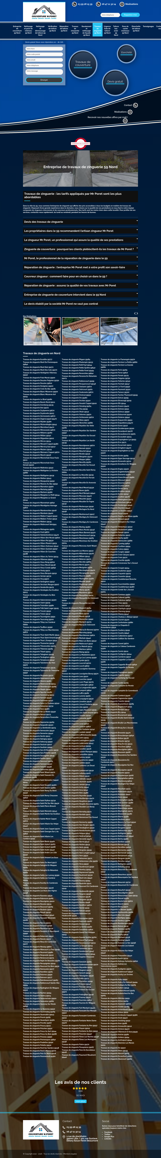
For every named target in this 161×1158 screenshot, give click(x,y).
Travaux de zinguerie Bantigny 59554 (115, 918)
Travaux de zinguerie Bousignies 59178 (116, 770)
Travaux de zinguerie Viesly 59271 (36, 570)
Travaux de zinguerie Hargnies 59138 (77, 900)
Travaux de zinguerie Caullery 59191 (115, 630)
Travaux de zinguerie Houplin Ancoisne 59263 (80, 804)
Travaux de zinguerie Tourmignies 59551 (39, 617)
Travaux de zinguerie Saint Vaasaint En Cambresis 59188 (38, 776)
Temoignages (148, 26)
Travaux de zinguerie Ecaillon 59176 (115, 497)
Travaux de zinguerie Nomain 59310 (76, 448)
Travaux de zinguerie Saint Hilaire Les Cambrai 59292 (38, 838)
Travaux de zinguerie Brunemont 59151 (116, 715)
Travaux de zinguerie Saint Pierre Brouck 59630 (39, 807)
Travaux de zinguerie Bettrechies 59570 (117, 831)
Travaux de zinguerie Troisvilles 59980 (38, 605)
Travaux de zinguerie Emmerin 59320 (116, 474)
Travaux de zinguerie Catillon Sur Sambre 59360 (117, 640)
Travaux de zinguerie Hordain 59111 (76, 814)
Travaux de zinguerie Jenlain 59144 (76, 784)
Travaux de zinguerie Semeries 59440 (38, 733)
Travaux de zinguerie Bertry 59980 (115, 839)
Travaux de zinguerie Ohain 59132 (75, 412)
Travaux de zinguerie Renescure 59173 (38, 958)
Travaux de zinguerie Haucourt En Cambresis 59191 (80, 887)
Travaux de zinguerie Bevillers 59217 (115, 819)
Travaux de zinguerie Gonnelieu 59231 (77, 948)
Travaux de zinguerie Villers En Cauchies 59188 (39, 553)
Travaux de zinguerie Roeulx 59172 (37, 939)
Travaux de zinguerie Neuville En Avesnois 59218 (79, 484)
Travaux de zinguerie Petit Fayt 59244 (77, 365)
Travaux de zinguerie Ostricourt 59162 (77, 389)
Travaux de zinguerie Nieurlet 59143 (76, 451)
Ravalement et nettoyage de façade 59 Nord (87, 30)
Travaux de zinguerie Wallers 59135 (37, 522)
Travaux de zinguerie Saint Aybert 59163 (39, 844)
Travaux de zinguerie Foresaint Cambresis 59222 (79, 1017)
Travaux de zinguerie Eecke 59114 (114, 488)
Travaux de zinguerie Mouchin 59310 (76, 499)
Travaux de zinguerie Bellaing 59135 (115, 867)
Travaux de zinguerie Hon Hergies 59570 (78, 825)
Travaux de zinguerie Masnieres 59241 (77, 593)
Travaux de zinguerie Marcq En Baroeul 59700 (80, 630)
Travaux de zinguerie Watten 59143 (37, 478)
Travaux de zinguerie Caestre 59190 (115, 701)
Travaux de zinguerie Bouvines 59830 (116, 747)
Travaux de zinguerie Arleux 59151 (114, 1012)
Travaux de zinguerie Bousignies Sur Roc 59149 (117, 766)
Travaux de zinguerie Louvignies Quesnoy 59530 (78, 670)
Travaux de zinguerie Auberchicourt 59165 (118, 991)
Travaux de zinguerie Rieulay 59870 (37, 947)
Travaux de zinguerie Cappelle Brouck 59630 (119, 665)
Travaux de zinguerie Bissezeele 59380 (116, 814)
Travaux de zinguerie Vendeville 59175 (38, 587)
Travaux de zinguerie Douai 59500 (114, 513)
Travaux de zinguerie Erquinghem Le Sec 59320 (117, 452)
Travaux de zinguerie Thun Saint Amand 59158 (41, 638)
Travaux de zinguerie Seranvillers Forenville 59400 (40, 718)
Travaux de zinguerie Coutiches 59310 (116, 571)
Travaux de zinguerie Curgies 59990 (115, 552)
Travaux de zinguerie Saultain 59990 (37, 747)
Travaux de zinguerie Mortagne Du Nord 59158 (78, 510)
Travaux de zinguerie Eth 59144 (113, 403)
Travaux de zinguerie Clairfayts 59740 (116, 609)
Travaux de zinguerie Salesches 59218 (38, 770)
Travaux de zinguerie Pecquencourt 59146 (79, 384)
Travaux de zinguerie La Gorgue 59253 (77, 946)
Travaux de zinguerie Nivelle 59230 (76, 454)
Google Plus (109, 1137)
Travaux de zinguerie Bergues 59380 (115, 858)
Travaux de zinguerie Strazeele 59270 (38, 675)
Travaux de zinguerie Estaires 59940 (115, 417)
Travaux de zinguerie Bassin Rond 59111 (39, 402)
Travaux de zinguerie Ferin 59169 (114, 370)
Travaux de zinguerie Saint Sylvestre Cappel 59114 (40, 781)
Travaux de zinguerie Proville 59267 (37, 1023)
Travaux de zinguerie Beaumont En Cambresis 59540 (119, 886)
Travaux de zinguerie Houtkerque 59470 (78, 798)
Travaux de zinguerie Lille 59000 (75, 707)
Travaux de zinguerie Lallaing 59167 (76, 773)
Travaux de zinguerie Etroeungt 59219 (116, 401)
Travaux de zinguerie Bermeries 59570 (116, 850)
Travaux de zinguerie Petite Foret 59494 (78, 371)
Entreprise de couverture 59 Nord (17, 29)
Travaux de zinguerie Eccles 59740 (115, 494)
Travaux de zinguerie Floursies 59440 (77, 1034)
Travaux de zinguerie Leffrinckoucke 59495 (79, 735)
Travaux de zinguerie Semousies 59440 (38, 731)
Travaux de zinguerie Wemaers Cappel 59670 (41, 452)
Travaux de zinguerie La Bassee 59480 (116, 909)
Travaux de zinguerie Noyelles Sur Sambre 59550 (79, 432)
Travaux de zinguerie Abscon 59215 (115, 1053)
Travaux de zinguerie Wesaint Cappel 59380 (40, 444)
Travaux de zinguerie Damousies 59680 (116, 541)
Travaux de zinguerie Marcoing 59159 (77, 632)
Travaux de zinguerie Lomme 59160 (76, 696)
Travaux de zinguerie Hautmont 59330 (77, 875)
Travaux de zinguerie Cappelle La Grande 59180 (117, 661)
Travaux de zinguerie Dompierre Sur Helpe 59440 (118, 523)
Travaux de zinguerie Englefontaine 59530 (118, 472)
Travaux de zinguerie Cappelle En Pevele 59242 (117, 668)
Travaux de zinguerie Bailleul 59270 (115, 932)
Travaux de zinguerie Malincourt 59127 (77, 644)
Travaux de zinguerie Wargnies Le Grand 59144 (39, 499)
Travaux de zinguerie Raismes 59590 (37, 975)
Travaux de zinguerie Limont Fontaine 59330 (80, 704)
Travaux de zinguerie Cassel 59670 (115, 643)
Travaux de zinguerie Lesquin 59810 (76, 727)
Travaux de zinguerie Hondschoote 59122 (78, 831)
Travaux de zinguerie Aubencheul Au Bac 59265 (117, 994)
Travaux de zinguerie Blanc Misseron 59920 (40, 392)
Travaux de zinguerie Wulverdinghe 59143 (40, 424)
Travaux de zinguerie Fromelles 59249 (77, 981)
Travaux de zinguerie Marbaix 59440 (76, 638)
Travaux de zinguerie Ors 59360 (74, 398)
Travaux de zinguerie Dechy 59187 (114, 538)
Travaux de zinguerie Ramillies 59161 (38, 972)
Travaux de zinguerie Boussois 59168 (115, 752)
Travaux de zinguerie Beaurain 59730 (116, 882)
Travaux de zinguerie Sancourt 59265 (38, 761)
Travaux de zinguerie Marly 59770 (75, 614)
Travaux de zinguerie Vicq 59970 (36, 579)
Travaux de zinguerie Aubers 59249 (115, 988)
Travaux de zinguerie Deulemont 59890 (117, 530)
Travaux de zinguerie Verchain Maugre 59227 (41, 584)
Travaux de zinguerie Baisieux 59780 (115, 929)
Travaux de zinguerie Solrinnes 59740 (38, 701)
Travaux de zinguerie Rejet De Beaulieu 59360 (41, 961)
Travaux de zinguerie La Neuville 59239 (77, 475)
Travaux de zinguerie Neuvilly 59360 (76, 462)
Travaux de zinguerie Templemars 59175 (39, 668)
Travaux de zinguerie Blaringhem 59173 (117, 811)
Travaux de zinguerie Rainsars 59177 (37, 977)
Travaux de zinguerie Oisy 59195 (75, 409)
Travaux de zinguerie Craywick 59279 (116, 574)
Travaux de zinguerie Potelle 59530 (37, 1045)
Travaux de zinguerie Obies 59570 (75, 420)
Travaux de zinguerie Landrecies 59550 (77, 760)
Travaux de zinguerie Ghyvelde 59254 (77, 967)
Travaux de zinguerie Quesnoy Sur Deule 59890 (39, 1005)
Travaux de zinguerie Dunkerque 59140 (116, 505)
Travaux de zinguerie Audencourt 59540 (117, 972)
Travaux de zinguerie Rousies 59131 (37, 904)
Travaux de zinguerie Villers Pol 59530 (38, 540)
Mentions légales (70, 1154)
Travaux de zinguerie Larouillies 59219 (77, 754)
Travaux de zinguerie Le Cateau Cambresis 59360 (118, 647)
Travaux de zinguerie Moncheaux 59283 (78, 538)
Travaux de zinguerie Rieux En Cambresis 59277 (39, 943)
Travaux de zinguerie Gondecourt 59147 (78, 951)
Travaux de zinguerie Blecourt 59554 (115, 805)
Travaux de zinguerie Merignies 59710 (77, 567)
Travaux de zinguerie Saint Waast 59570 (39, 772)
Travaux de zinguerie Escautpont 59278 (117, 431)
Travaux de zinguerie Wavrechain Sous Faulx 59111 (41, 459)
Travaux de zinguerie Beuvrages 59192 (116, 825)
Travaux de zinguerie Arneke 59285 (115, 1007)
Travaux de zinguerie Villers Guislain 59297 (40, 549)
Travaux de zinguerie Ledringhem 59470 (78, 740)
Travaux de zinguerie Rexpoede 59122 (38, 955)
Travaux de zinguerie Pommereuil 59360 (39, 1056)
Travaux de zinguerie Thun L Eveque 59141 (40, 640)
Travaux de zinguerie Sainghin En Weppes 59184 (40, 866)
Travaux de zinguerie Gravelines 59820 (77, 930)
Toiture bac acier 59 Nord (116, 30)
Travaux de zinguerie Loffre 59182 (75, 693)
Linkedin (107, 1139)
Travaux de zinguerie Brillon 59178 (115, 738)
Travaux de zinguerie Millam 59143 (76, 556)
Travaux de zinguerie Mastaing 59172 (77, 587)
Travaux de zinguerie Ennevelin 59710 (116, 461)
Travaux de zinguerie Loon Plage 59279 (77, 682)
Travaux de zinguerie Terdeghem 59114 (38, 657)
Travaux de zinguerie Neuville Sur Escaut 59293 (78, 466)
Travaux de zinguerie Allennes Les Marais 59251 (117, 1044)
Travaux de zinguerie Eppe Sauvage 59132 (118, 458)
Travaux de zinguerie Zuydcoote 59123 (38, 413)
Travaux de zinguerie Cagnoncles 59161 (117, 698)
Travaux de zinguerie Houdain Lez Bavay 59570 (78, 808)
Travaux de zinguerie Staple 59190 (37, 689)
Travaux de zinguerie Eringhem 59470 (116, 448)
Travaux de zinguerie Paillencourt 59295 (78, 381)
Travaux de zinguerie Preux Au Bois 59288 (40, 1034)
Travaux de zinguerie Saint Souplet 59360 (40, 785)
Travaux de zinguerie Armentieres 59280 (117, 1009)
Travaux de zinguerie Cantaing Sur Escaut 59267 (117, 679)
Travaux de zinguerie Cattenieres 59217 (117, 636)
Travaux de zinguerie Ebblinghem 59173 (117, 500)
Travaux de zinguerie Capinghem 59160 (117, 672)
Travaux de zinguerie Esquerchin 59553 (116, 420)
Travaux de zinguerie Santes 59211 (37, 758)
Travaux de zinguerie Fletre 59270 (75, 1044)
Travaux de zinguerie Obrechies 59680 (77, 423)
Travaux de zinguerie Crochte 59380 (115, 560)
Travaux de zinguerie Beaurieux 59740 (116, 874)
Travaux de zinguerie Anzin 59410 (114, 1018)
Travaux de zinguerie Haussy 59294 (76, 881)
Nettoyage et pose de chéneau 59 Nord (28, 29)
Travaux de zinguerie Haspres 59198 (76, 894)
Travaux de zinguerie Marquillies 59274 (77, 595)
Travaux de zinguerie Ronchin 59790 (37, 926)
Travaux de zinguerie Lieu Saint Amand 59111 (80, 713)
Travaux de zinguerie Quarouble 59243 (38, 1015)
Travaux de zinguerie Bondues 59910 (115, 794)
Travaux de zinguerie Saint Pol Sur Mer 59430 (41, 803)
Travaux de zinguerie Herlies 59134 (76, 844)
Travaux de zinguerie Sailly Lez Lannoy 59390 (41, 875)
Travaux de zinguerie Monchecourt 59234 (78, 535)
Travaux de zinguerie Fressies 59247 (76, 984)
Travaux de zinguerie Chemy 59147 (115, 614)
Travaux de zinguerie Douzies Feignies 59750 (41, 380)
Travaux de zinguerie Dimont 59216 (115, 519)
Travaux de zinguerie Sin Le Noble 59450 (39, 712)
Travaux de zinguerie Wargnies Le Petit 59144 (41, 495)
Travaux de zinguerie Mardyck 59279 (76, 622)
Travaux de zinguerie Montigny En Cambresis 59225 (80, 523)
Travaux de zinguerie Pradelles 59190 (38, 1042)
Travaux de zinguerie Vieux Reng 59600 (39, 562)
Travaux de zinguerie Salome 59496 (37, 767)
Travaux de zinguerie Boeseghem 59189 (117, 800)
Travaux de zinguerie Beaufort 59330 (115, 890)
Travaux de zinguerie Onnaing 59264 (76, 406)
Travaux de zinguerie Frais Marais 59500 (39, 378)
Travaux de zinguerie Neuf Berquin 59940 (78, 493)
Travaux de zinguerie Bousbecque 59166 (117, 775)
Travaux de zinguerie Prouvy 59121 (37, 1026)
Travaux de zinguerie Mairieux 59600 (77, 649)
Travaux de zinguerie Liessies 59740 (76, 715)
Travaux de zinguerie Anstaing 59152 (115, 1021)
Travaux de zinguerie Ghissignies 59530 (78, 976)
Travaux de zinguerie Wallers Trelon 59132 (40, 519)
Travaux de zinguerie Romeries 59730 (38, 928)
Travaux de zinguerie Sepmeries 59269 (38, 722)
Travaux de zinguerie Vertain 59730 (37, 576)
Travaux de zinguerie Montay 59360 (76, 527)
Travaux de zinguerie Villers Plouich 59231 (40, 543)
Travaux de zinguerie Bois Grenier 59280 (117, 803)
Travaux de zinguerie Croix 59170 (114, 557)
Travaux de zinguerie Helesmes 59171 (77, 858)
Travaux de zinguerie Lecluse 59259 (76, 746)
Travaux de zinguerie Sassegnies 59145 (38, 756)
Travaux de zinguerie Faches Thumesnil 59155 (119, 395)
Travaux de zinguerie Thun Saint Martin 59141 (41, 635)
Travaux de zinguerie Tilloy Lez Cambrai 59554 (39, 623)
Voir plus (80, 1101)
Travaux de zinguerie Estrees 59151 (115, 409)
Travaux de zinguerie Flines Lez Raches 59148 (80, 1037)
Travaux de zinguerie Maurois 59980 (76, 576)
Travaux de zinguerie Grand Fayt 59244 (77, 940)
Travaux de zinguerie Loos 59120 (75, 676)
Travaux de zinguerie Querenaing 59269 (39, 1012)
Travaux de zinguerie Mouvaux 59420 (77, 496)
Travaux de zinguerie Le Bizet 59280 (37, 399)
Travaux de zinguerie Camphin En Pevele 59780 (117, 687)
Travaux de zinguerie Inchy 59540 (75, 787)
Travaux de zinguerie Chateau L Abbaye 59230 (119, 617)
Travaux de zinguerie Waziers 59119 (37, 449)
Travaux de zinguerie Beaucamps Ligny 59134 (119, 896)
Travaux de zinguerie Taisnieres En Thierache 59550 (41, 672)
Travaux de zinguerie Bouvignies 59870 (116, 749)
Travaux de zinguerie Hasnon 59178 (76, 897)
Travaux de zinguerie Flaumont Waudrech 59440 (79, 1056)
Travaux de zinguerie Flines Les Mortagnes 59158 (79, 1041)
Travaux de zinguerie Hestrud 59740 (76, 836)
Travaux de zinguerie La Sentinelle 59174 (39, 728)
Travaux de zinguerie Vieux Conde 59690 (39, 568)
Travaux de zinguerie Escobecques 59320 (117, 428)
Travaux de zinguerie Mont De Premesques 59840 (40, 363)
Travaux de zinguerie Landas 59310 (76, 763)
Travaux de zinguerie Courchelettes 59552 (118, 584)
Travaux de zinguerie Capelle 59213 (115, 675)
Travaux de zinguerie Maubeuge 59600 (77, 584)
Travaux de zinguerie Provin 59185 (36, 1017)
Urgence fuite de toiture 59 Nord (107, 29)
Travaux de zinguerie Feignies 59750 (115, 378)
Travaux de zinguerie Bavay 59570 (114, 907)
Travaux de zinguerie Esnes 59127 (114, 426)
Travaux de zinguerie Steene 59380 (37, 681)
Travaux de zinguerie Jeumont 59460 (77, 782)
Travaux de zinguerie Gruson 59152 (76, 924)
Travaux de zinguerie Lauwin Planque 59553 (79, 752)
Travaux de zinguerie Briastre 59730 (115, 741)
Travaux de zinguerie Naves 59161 (75, 490)
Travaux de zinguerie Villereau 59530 (38, 559)
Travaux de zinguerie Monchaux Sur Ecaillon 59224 (79, 542)
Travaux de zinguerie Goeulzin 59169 (77, 962)
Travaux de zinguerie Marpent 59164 (76, 608)
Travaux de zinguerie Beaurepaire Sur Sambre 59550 (119, 878)
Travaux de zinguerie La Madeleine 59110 (78, 655)
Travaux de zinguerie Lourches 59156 (77, 679)
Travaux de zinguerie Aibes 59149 (114, 1051)
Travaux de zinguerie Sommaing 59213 (38, 695)
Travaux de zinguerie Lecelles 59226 (76, 749)
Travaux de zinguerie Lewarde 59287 (77, 718)
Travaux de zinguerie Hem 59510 (75, 856)
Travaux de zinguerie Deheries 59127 (115, 535)
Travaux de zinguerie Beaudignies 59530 (117, 893)
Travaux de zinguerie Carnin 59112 (114, 651)
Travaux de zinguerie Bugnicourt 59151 (116, 707)
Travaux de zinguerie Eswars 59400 (115, 406)
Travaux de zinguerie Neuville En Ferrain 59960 (78, 479)
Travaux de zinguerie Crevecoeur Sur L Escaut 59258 (119, 564)
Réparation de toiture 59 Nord (64, 28)
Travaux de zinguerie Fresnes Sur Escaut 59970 (78, 991)
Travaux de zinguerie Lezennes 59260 (77, 721)
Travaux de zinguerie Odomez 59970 (76, 414)
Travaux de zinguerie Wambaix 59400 (38, 513)
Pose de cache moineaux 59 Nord (125, 29)
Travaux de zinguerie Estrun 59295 (115, 398)
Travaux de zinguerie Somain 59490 (37, 698)
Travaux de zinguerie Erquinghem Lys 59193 (118, 440)
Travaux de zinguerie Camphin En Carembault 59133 (119, 692)
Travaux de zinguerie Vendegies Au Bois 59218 (39, 596)
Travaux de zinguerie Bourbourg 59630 (116, 781)
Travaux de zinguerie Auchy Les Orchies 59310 (117, 976)
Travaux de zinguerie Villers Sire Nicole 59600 (41, 538)
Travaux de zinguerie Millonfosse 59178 (78, 554)
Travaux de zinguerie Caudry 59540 (115, 633)
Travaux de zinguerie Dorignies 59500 (38, 386)
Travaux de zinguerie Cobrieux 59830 (116, 600)
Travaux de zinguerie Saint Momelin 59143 (40, 811)
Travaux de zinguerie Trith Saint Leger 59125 (41, 608)
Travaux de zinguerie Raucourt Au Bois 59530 (41, 966)
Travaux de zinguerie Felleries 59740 (115, 381)
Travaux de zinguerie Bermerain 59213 (116, 853)
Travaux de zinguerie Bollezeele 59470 (116, 792)
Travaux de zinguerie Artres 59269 (114, 1001)
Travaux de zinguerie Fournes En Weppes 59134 (78, 1004)
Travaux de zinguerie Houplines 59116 (77, 801)
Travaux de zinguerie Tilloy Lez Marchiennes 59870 (41, 631)
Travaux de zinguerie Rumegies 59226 (38, 888)
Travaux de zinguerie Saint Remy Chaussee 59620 (40, 797)
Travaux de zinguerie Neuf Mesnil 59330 (78, 488)
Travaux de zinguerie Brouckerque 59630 (117, 735)
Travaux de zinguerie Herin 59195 (75, 847)
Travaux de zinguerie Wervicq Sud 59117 (39, 447)
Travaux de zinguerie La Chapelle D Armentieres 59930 (115, 626)
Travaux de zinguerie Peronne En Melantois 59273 (79, 377)
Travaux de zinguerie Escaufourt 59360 (116, 1056)
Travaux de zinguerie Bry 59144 (113, 712)
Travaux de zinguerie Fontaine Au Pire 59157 (79, 1026)
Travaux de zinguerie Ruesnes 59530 (37, 896)
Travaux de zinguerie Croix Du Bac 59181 (39, 389)
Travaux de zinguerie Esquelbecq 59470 (117, 423)
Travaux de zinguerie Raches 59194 (37, 993)
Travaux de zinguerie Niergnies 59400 (77, 457)
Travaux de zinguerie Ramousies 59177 (38, 969)
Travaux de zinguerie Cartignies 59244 (116, 654)
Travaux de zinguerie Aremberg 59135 (38, 405)
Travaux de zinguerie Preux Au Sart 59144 (39, 1031)
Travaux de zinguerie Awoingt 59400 (115, 940)
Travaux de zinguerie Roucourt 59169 (38, 907)
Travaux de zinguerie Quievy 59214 (37, 996)
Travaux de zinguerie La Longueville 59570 (79, 688)
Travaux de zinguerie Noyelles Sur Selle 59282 (78, 427)
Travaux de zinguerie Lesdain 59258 (76, 732)
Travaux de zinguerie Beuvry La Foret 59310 (118, 822)
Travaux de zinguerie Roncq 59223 (37, 923)
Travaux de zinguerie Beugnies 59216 (116, 828)
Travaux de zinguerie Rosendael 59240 (38, 915)
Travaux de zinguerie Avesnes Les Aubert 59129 (117, 947)
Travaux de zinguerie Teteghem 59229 (38, 654)
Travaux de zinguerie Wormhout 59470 (38, 427)
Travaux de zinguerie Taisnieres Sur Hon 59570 (39, 664)
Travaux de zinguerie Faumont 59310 (115, 389)
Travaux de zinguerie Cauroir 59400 (115, 620)
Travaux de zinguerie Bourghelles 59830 (117, 778)
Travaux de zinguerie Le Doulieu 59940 (116, 511)
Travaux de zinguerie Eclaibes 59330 (115, 491)
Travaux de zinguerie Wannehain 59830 (39, 503)
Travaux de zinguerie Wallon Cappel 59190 (40, 516)
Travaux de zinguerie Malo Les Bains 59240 (79, 641)
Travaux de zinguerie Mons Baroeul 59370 (79, 532)
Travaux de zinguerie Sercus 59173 (37, 714)
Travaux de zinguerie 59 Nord (97, 29)
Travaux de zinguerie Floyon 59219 (76, 1028)
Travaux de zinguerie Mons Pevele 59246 (78, 530)
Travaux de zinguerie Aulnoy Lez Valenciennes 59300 (114, 965)
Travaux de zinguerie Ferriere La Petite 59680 (119, 362)
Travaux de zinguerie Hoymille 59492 (77, 796)
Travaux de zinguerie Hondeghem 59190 (78, 828)
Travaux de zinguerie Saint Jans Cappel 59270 (41, 829)
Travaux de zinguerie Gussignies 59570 (77, 918)
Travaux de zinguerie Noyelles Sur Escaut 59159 (78, 437)
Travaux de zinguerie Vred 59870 (36, 532)
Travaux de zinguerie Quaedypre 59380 (39, 1020)
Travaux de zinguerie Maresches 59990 (77, 619)
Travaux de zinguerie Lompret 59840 (76, 690)
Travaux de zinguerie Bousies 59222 (115, 773)
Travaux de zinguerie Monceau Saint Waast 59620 (79, 547)
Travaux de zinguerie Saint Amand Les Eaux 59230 (40, 859)
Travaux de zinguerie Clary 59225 (114, 603)
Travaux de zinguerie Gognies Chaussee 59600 (78, 958)
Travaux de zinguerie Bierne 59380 (115, 817)
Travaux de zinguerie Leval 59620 (75, 724)
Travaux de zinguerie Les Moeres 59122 (77, 551)
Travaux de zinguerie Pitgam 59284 (76, 359)
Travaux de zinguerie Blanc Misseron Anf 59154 (39, 395)
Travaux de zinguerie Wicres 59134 (37, 441)
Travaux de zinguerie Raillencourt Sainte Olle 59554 (41, 984)
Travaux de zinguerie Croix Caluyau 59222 (117, 555)
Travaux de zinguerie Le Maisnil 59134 (77, 646)
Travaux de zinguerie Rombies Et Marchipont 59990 (41, 932)
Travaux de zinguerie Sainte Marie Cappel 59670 (40, 820)
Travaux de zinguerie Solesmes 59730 (38, 706)
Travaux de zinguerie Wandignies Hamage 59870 (40, 507)
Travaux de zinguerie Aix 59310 (113, 1048)
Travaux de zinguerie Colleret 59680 (115, 597)
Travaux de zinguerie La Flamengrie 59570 (118, 359)
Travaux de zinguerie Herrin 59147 (75, 842)
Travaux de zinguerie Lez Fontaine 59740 (78, 729)
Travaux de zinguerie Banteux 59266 (115, 921)
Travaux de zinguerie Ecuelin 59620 (115, 486)
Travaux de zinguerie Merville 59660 (76, 562)
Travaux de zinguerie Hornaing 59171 (77, 812)
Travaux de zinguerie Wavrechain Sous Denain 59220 (38, 464)
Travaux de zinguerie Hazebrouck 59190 (78, 867)
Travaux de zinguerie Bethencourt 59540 (117, 836)
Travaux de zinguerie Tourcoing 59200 (38, 619)
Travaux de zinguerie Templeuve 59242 (38, 660)
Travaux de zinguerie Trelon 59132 (36, 614)
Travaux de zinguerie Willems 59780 (37, 433)
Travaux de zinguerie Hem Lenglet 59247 (78, 853)
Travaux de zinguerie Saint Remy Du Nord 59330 (39, 792)
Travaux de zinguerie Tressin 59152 (37, 611)
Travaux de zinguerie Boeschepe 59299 (117, 808)
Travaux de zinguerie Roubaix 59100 (37, 910)
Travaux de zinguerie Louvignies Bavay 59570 (80, 674)
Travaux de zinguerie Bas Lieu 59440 (115, 915)
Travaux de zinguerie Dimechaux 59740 (116, 527)
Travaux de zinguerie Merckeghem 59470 (78, 570)
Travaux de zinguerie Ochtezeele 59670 (78, 417)
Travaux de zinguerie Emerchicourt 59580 (117, 477)
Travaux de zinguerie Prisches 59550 (37, 1028)
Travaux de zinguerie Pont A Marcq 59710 (39, 1051)
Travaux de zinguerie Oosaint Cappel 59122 (79, 403)
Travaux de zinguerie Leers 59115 (75, 738)
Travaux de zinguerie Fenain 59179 (115, 375)
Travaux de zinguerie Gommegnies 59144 (78, 954)
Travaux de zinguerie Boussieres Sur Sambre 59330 (119, 756)
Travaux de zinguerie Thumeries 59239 (38, 643)
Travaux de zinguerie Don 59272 (36, 408)
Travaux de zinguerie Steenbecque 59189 (39, 687)
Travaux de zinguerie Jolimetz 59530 (76, 779)
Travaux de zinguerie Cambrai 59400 (115, 696)
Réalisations (123, 112)
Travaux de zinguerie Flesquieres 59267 (78, 1047)
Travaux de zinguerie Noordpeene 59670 (78, 445)
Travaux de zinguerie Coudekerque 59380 (117, 587)
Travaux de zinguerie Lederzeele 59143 (77, 743)
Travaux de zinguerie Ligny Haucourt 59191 (79, 710)
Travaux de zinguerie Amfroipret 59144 (116, 1040)
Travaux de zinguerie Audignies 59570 (116, 969)
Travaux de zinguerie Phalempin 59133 (77, 362)
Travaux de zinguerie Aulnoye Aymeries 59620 (119, 961)
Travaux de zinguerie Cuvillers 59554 (115, 546)
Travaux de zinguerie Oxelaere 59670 (77, 387)
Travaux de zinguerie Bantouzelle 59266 (117, 912)
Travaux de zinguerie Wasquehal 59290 (39, 481)
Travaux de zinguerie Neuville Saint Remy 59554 (78, 471)
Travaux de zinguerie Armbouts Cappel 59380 (119, 1015)
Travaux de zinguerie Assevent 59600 (116, 1004)
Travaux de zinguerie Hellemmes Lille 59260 (80, 861)
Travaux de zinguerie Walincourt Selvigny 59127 (39, 525)
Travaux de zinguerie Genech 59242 (76, 973)
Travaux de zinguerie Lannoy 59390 (76, 757)
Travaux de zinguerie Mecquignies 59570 (78, 573)
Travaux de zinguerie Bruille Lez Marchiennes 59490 (119, 724)
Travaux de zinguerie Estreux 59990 (115, 412)
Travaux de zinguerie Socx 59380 (36, 709)
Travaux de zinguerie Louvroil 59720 (76, 663)
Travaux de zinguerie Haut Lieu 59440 (77, 878)
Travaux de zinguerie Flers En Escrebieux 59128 (78, 1051)
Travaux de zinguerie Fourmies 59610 (77, 1000)
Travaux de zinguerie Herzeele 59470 (77, 839)
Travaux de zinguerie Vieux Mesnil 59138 (39, 565)
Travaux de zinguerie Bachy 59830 (114, 935)
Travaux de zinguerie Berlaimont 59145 (116, 856)
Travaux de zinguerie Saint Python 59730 (39, 800)
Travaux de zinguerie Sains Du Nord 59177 (40, 862)
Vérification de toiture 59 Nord (52, 28)
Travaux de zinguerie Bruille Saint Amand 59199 (117, 719)
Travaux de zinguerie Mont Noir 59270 (38, 367)
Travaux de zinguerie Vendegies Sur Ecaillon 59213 (41, 591)
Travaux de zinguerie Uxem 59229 (36, 603)
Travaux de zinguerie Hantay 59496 (76, 902)
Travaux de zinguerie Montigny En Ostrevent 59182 (79, 518)
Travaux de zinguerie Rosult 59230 (37, 912)
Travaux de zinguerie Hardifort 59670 (77, 905)
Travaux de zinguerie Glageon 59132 (76, 970)
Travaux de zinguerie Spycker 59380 (37, 692)
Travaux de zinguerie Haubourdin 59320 (78, 891)
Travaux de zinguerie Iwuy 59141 (75, 790)
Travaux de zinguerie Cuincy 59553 (115, 549)
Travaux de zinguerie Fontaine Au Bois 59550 (80, 1031)
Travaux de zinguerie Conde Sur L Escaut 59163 (117, 591)
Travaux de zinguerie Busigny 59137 (115, 709)
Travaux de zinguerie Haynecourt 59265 (78, 872)
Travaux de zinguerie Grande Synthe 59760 (79, 937)
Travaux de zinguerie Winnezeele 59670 (39, 430)
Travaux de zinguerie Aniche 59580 (115, 1034)
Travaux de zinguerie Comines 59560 (115, 595)
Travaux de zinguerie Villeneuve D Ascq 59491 (119, 1032)
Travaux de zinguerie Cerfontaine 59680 (117, 622)
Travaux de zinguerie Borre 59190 (114, 797)
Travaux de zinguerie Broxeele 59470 (116, 733)
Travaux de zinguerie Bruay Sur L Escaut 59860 (117, 729)
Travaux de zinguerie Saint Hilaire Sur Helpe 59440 (40, 825)
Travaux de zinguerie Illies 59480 (75, 793)
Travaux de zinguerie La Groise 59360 (77, 927)
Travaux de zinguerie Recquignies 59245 (39, 963)
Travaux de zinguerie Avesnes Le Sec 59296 (118, 943)
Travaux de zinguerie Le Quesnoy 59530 (39, 1009)
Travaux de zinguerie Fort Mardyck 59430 (78, 1008)
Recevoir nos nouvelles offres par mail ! (108, 119)
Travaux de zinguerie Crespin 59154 (115, 568)
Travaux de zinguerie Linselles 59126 (77, 701)
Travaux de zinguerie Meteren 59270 (76, 559)
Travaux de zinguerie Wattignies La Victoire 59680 (40, 472)
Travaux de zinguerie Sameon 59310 (37, 764)
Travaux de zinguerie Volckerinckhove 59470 (41, 535)
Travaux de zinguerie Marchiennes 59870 (78, 635)
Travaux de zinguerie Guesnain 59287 (77, 921)
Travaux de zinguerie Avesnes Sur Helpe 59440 (117, 952)
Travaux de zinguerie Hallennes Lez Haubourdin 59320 (76, 915)
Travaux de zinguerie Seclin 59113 (36, 736)
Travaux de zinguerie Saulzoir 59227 (37, 744)
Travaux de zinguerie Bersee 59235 (115, 844)
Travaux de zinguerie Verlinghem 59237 (39, 582)
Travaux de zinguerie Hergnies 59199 (77, 850)
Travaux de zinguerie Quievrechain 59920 (39, 998)
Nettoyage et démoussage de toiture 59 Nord (40, 30)
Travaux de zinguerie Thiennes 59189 (38, 649)
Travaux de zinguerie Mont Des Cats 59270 (40, 370)
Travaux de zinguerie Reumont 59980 (38, 952)
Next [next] (137, 313)
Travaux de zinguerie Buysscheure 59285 (117, 704)
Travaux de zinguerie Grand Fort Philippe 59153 (78, 933)
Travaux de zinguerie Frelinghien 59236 (78, 995)
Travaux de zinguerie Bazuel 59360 (115, 898)
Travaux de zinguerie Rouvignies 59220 (38, 901)
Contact (131, 105)
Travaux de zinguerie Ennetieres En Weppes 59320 (118, 465)
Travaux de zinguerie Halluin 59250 (76, 911)
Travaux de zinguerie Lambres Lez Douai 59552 (78, 767)
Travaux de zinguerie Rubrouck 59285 (38, 898)
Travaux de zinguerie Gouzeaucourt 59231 (79, 943)
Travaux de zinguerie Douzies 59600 (37, 383)
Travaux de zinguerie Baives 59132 (114, 926)
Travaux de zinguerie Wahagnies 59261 (38, 529)
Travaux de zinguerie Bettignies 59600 (116, 833)
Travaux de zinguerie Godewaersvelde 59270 (80, 965)
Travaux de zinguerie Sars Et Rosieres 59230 (40, 750)
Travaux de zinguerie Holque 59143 (76, 833)
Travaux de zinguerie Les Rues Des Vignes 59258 (40, 892)
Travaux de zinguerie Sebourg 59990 (38, 742)
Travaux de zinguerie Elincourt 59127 (115, 480)
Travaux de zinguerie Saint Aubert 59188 (39, 847)
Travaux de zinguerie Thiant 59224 (37, 652)
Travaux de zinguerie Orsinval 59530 (76, 395)
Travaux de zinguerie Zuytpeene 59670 (38, 410)
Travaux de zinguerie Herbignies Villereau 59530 (40, 374)
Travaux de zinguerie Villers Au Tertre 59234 (40, 557)
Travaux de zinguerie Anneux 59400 (115, 1029)
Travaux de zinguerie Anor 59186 (114, 1023)
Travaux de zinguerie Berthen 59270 (115, 842)
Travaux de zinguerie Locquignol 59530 (77, 699)
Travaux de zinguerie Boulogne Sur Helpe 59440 (117, 785)
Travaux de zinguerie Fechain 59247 (115, 384)
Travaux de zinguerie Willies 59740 (37, 436)
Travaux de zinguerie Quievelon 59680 (38, 1001)
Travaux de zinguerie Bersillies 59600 (116, 847)
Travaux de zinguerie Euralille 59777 (37, 359)
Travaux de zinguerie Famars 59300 (115, 392)
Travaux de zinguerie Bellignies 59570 (116, 864)
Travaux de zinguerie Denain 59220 (115, 532)
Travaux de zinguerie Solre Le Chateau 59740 (41, 703)
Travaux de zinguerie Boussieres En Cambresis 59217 (115, 761)
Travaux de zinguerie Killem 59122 (75, 776)
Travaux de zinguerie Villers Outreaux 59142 (40, 546)
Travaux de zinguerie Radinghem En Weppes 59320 (41, 989)
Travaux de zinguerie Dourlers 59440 (115, 508)
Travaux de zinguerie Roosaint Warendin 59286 (39, 919)
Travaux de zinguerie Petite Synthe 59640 (78, 368)
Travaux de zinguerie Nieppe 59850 (76, 459)
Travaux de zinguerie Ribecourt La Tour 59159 (41, 950)
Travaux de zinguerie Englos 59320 (115, 469)
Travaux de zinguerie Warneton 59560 (38, 487)
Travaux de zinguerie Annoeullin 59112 (116, 1026)
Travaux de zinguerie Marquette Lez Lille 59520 (78, 604)
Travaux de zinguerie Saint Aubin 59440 (39, 850)
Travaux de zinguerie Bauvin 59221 (115, 904)
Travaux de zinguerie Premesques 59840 (39, 1040)
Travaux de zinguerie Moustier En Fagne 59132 (78, 503)
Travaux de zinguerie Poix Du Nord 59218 (39, 1053)
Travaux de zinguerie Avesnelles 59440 (116, 956)
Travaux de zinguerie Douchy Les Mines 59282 (119, 516)
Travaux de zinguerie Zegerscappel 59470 (40, 419)
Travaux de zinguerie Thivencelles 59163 (39, 646)
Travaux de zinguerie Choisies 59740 (115, 606)
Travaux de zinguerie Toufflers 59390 (38, 627)
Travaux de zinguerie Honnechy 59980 (77, 822)
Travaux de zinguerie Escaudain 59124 (116, 437)
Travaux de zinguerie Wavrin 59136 (37, 455)
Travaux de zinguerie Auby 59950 (114, 979)
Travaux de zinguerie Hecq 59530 (75, 864)
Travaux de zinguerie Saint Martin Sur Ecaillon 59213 (41, 815)
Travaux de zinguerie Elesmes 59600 (115, 483)
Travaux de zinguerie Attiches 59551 (115, 998)
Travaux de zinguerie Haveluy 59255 (76, 869)
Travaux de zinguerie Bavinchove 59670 (117, 901)
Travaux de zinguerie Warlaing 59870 (38, 489)
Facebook (108, 1132)
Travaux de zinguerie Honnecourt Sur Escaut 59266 (80, 818)
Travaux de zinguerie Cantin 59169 (115, 683)
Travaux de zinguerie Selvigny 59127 (37, 739)
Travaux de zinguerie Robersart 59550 (38, 936)
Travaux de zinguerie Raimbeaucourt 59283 (40, 980)
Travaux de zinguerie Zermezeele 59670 (39, 416)
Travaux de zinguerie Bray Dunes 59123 (116, 744)
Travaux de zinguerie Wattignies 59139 (38, 475)
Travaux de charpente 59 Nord (75, 29)
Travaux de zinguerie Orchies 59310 (76, 401)
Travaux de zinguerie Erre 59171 (113, 442)
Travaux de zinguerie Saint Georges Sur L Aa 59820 (40, 833)
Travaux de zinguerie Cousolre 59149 (115, 576)
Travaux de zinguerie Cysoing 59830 (115, 543)
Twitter (107, 1134)
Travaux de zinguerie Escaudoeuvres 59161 (118, 434)
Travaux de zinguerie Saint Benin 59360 (39, 841)
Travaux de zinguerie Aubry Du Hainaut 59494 (119, 982)
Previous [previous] (135, 313)
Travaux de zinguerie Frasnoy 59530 (76, 997)
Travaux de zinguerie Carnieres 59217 (116, 657)
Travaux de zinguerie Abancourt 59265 (116, 1059)
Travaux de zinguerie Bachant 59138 (115, 937)
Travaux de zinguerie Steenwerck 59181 (39, 678)
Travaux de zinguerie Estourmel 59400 (116, 414)
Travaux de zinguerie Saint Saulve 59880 (39, 788)
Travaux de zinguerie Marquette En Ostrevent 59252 (80, 599)
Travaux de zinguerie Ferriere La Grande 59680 (117, 366)
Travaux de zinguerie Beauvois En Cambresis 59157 (119, 871)
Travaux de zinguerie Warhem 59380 (37, 492)
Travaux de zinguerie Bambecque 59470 (117, 923)
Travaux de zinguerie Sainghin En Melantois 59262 (40, 871)
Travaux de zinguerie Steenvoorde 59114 (39, 684)
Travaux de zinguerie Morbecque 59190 (78, 506)
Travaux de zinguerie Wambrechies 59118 (39, 510)
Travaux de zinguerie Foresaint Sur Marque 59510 (79, 1012)
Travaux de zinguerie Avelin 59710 (114, 958)
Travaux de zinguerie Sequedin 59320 (38, 725)
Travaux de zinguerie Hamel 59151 (75, 908)
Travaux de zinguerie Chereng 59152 (115, 611)
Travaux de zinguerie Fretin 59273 (75, 978)
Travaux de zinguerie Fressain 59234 (76, 987)
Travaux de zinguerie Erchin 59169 (114, 456)
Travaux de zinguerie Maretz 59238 (76, 616)
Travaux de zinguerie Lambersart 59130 (78, 770)
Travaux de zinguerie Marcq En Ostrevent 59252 (78, 626)
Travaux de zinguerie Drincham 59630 (116, 502)
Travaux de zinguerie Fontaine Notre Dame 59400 (79, 1022)
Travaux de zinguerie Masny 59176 (75, 590)
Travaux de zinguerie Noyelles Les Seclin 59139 (78, 442)
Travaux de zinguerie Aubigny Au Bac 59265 (118, 985)
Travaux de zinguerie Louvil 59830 (75, 666)
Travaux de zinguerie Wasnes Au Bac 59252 (40, 484)
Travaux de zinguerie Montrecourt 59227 (78, 514)
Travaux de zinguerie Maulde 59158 (76, 581)
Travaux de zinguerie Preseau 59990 (37, 1037)
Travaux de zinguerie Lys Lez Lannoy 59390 (79, 658)
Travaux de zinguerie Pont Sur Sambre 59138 (41, 1048)
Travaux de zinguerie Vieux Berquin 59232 (40, 573)
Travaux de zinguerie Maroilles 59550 (77, 611)
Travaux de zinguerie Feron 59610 (114, 373)
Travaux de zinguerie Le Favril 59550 (115, 387)
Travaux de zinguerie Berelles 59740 (115, 861)
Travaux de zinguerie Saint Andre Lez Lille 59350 (40, 854)
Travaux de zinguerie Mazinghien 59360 (78, 579)
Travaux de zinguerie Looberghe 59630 (77, 685)
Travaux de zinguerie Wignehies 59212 (38, 438)
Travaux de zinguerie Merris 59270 (75, 565)
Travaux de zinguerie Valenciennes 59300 (39, 600)
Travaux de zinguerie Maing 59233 (75, 652)
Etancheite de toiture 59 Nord (136, 28)
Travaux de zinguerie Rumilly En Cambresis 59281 (40, 884)
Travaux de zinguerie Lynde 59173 (75, 660)
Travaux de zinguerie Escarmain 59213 (116, 445)
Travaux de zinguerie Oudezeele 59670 (77, 392)
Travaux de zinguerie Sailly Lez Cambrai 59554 (39, 879)
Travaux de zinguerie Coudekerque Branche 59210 (118, 580)
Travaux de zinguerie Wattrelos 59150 (38, 468)
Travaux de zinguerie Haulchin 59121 (76, 883)
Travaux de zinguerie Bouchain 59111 (116, 789)
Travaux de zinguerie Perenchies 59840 (77, 373)
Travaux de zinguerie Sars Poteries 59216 (39, 753)
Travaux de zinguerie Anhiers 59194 (115, 1037)
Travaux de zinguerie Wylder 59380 (37, 422)
